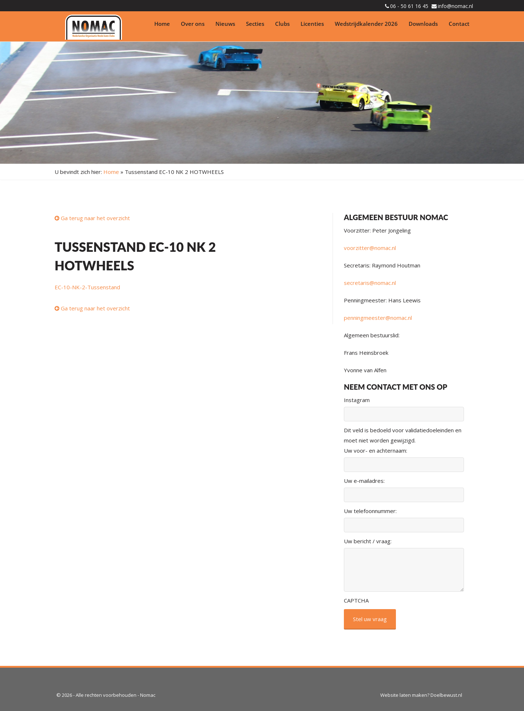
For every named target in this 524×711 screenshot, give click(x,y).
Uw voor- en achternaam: (375, 450)
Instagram (357, 400)
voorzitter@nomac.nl (370, 247)
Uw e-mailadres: (364, 480)
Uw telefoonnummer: (370, 511)
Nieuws (225, 23)
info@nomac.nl (455, 6)
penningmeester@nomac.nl (378, 317)
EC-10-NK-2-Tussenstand (87, 287)
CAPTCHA (356, 600)
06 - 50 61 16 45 (409, 6)
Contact (459, 23)
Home (162, 23)
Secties (255, 23)
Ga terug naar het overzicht (92, 218)
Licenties (312, 23)
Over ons (193, 23)
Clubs (282, 23)
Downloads (423, 23)
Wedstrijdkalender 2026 (366, 23)
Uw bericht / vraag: (368, 541)
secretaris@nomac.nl (370, 282)
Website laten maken (403, 695)
